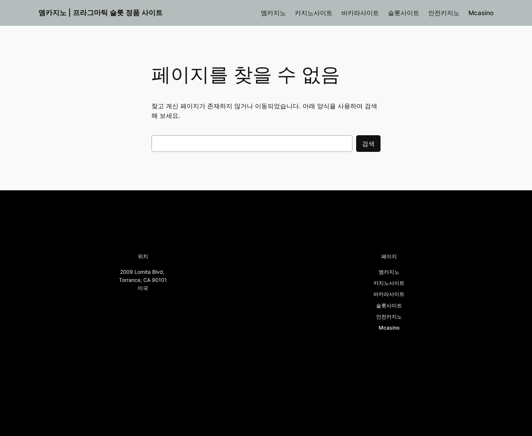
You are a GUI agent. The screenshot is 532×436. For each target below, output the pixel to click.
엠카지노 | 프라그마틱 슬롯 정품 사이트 (100, 12)
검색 (368, 143)
